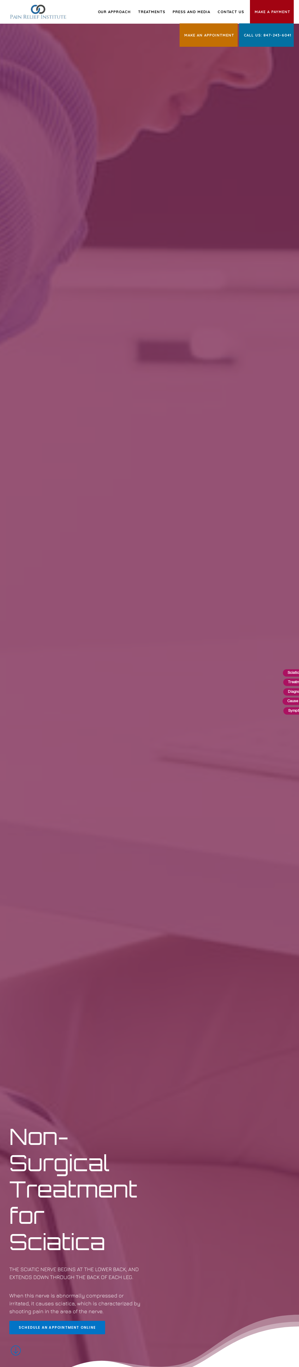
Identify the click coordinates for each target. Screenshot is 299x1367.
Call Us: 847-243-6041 (267, 35)
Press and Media (191, 11)
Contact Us (231, 11)
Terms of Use (109, 1313)
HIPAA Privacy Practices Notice (168, 1313)
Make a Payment (272, 11)
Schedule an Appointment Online (57, 240)
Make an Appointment (209, 35)
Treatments (151, 11)
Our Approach (114, 11)
